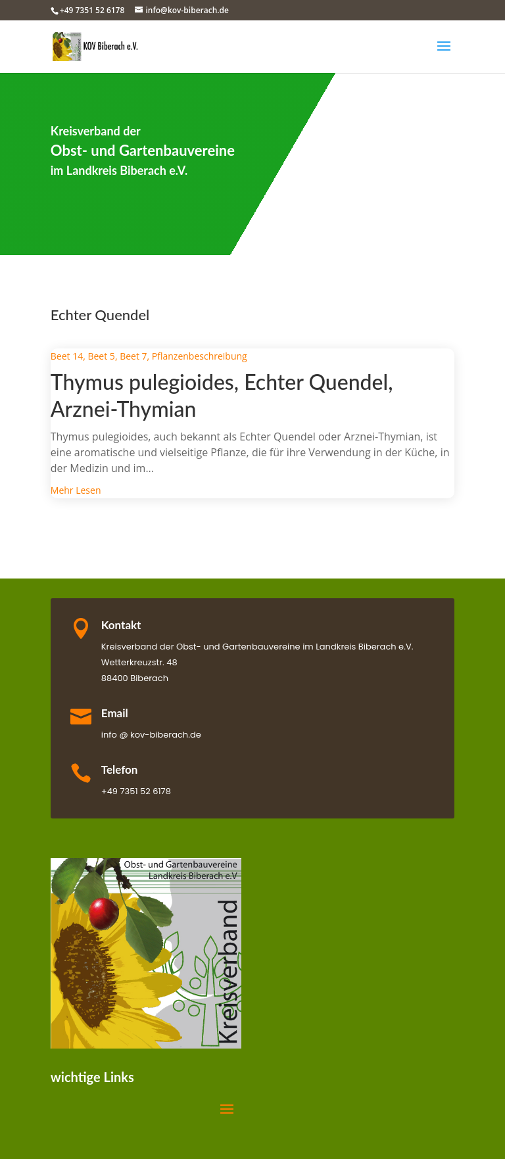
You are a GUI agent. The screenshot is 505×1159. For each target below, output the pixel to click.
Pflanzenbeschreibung (199, 356)
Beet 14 (67, 356)
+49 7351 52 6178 (92, 10)
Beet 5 (100, 356)
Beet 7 (133, 356)
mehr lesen (76, 490)
